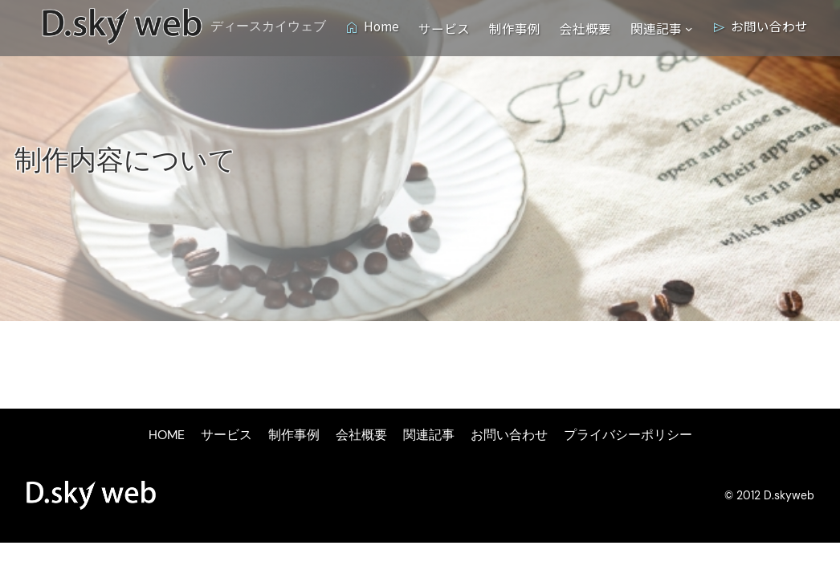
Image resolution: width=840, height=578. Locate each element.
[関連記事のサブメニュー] (688, 27)
